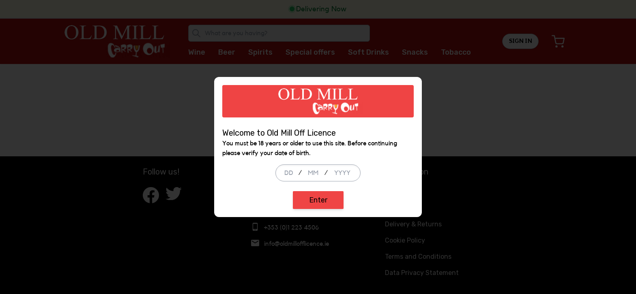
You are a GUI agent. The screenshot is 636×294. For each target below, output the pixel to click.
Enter (318, 200)
